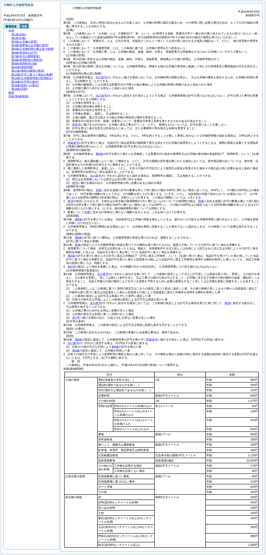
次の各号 (101, 77)
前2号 (75, 317)
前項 (70, 201)
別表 (98, 190)
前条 (77, 244)
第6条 (99, 153)
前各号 (76, 124)
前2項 (71, 266)
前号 (75, 182)
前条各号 (73, 142)
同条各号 (152, 339)
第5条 (75, 350)
